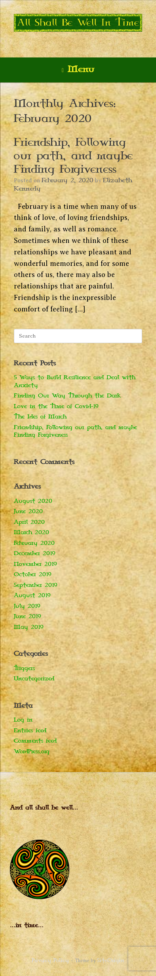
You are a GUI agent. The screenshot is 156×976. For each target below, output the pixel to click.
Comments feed (35, 740)
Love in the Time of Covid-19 (56, 406)
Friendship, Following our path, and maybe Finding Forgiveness (73, 156)
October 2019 (32, 574)
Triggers (24, 668)
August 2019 (32, 595)
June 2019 (27, 616)
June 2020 (28, 511)
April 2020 (29, 522)
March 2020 (31, 532)
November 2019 (35, 564)
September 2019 (35, 585)
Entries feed (30, 730)
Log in (23, 719)
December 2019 (34, 553)
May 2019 (29, 627)
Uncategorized (34, 678)
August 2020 (33, 501)
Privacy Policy (50, 960)
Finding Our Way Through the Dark (67, 395)
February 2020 (34, 543)
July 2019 (27, 606)
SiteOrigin (110, 960)
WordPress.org (31, 751)
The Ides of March (40, 416)
